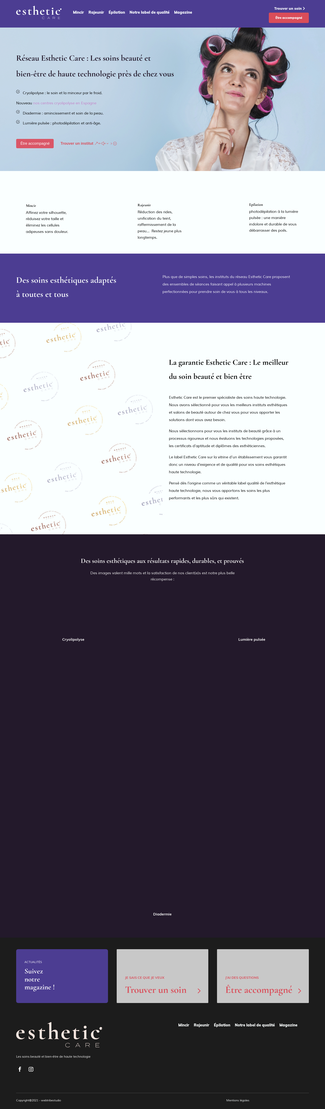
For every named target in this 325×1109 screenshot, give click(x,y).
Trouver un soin (288, 8)
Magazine (183, 12)
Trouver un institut (77, 143)
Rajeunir (96, 12)
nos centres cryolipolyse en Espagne (64, 103)
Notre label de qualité (150, 12)
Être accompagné (288, 18)
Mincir (78, 12)
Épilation (117, 12)
